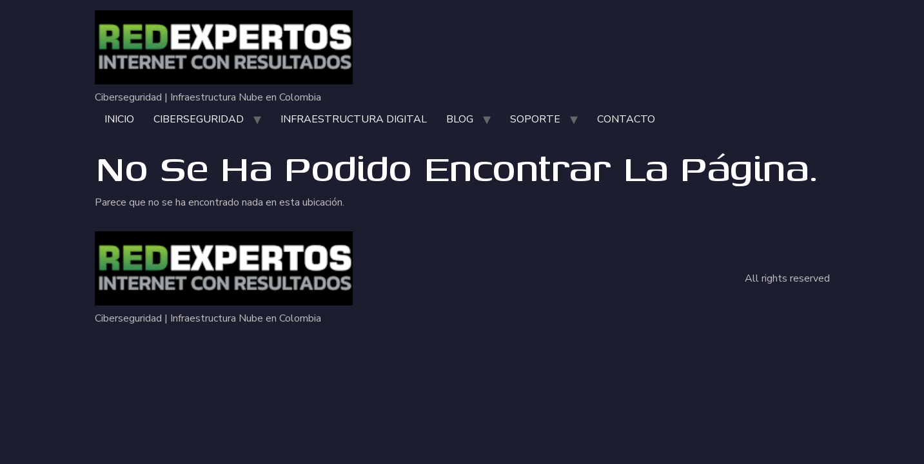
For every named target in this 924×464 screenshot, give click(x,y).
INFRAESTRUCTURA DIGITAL (353, 119)
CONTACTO (626, 119)
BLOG (459, 119)
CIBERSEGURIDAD (198, 119)
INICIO (119, 119)
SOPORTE (535, 119)
